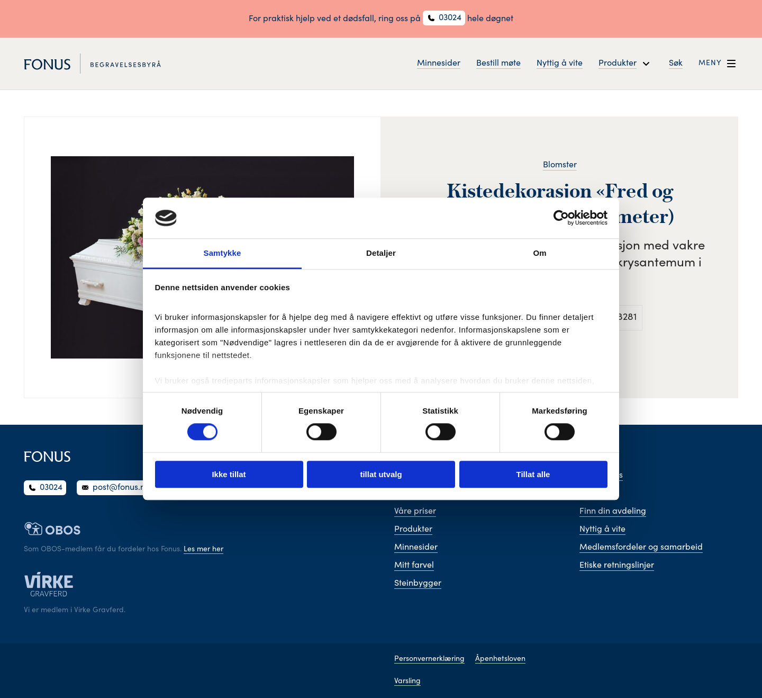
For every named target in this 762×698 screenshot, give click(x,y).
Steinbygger (417, 583)
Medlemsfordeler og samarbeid (641, 547)
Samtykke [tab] (222, 252)
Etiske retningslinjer (616, 565)
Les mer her (203, 549)
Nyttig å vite (560, 63)
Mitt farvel (414, 565)
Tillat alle (533, 474)
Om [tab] (539, 252)
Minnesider (438, 63)
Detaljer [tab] (381, 252)
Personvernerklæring (429, 659)
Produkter (413, 529)
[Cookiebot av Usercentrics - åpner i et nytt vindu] (561, 218)
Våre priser (415, 511)
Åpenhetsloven (500, 659)
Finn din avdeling (612, 511)
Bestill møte (498, 63)
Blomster (560, 165)
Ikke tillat (229, 474)
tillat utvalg (381, 474)
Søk (676, 63)
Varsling (407, 681)
